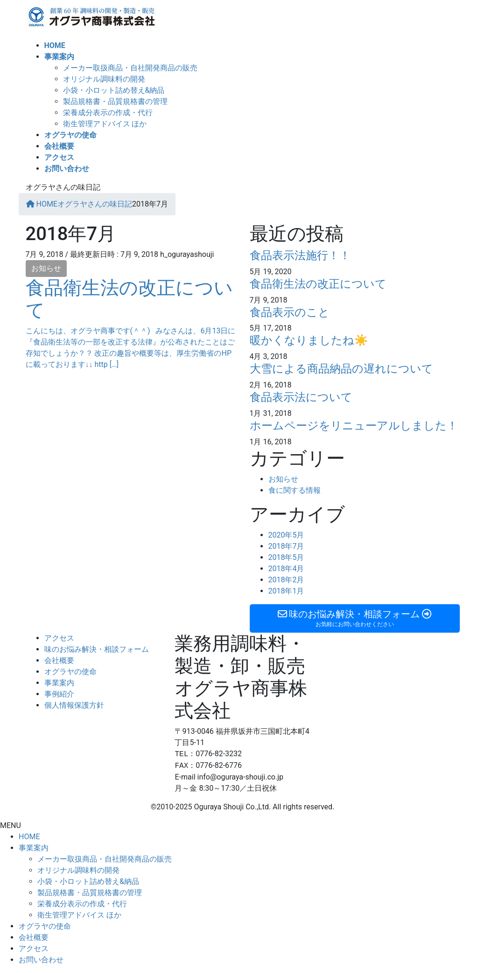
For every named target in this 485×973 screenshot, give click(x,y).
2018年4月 (286, 568)
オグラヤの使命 (70, 671)
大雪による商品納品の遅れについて (341, 368)
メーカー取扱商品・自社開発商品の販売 (130, 67)
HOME (29, 836)
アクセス (59, 638)
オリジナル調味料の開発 (104, 79)
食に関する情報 (294, 490)
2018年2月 (286, 579)
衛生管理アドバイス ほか (105, 123)
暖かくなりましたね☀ (309, 340)
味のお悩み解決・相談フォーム (96, 649)
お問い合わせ (41, 959)
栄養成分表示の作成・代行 (108, 112)
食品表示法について (301, 397)
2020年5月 (286, 535)
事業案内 (59, 682)
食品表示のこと (290, 312)
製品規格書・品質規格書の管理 (115, 101)
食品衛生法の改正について (318, 283)
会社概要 (59, 660)
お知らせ (46, 268)
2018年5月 (286, 557)
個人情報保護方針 (74, 705)
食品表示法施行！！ (300, 255)
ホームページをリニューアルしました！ (354, 425)
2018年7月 (286, 546)
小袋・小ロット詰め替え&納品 (114, 90)
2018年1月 (286, 591)
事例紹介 (59, 694)
